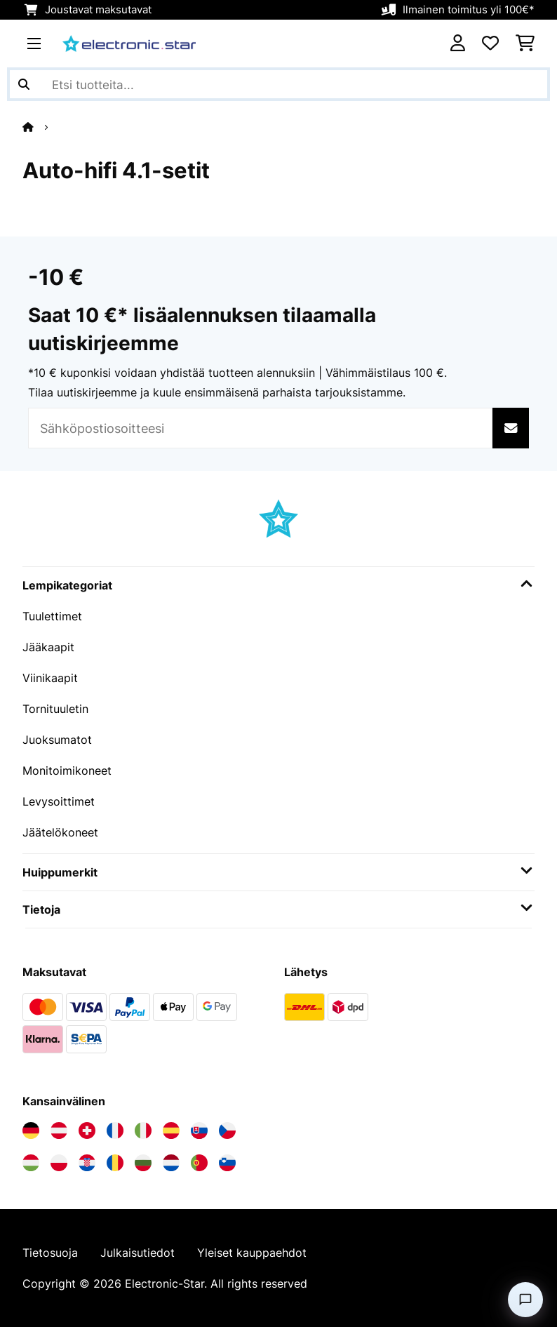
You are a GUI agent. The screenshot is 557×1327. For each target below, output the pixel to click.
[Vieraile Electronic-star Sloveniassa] (227, 1162)
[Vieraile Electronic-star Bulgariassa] (143, 1162)
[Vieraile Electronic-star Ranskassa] (115, 1130)
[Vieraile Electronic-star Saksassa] (30, 1130)
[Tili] (457, 43)
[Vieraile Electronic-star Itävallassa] (59, 1130)
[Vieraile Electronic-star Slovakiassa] (199, 1130)
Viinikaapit (50, 678)
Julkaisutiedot (137, 1253)
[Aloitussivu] (40, 127)
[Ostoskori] (525, 43)
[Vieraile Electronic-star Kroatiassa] (87, 1162)
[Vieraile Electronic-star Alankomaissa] (171, 1162)
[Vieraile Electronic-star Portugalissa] (199, 1162)
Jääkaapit (48, 647)
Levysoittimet (58, 801)
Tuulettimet (52, 616)
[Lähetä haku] (23, 84)
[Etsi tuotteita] (278, 84)
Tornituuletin (55, 709)
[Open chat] (525, 1299)
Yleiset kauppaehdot (252, 1253)
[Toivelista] (490, 43)
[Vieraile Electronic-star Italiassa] (143, 1130)
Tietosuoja (50, 1253)
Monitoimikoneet (67, 770)
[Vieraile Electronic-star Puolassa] (59, 1162)
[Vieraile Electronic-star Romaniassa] (115, 1162)
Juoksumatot (57, 740)
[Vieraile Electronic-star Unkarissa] (30, 1162)
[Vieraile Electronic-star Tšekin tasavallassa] (227, 1130)
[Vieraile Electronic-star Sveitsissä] (87, 1130)
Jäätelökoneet (60, 832)
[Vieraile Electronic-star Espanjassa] (171, 1130)
